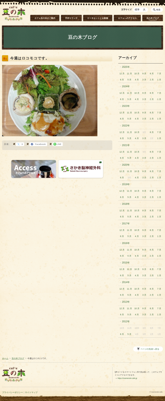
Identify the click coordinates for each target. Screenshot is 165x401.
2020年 (126, 165)
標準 (137, 9)
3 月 (144, 79)
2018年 (126, 204)
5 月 (129, 79)
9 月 (144, 73)
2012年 (126, 321)
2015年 (126, 262)
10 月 (136, 73)
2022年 (126, 125)
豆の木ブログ (152, 18)
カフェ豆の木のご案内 (44, 18)
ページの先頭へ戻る (149, 349)
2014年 (126, 282)
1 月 (159, 79)
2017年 (126, 223)
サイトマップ (31, 392)
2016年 (126, 243)
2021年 (126, 145)
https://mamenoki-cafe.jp (127, 378)
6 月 (122, 79)
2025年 (126, 67)
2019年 (126, 184)
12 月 (121, 73)
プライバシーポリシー (12, 392)
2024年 (126, 86)
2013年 (126, 302)
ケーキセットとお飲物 (97, 18)
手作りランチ (71, 18)
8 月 (152, 73)
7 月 (159, 73)
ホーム (5, 358)
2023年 (126, 106)
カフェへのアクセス (127, 18)
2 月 (152, 79)
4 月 (137, 79)
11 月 (129, 73)
